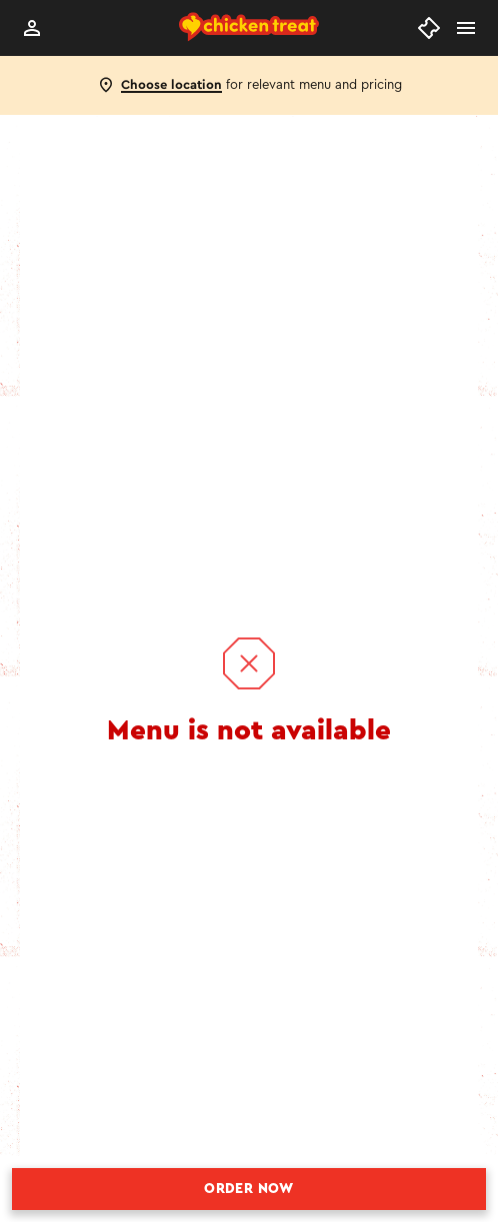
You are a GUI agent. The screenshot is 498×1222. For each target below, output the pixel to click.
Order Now (249, 1189)
